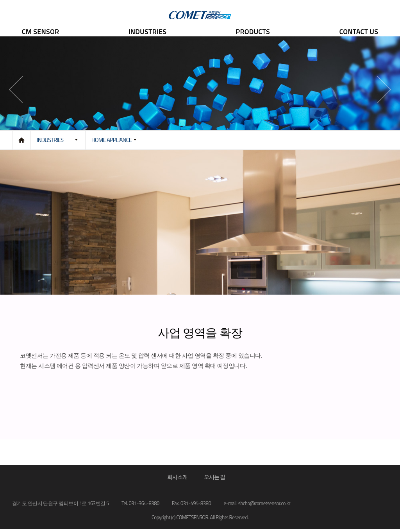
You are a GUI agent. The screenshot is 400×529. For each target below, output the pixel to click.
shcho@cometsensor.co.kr (264, 503)
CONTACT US (358, 31)
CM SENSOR (40, 31)
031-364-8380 (144, 503)
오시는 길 (214, 477)
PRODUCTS (253, 31)
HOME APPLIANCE (111, 139)
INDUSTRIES (147, 31)
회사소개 (177, 477)
